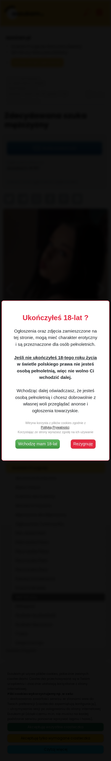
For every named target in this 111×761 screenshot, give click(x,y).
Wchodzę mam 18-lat (37, 443)
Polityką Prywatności (55, 427)
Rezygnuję (83, 443)
